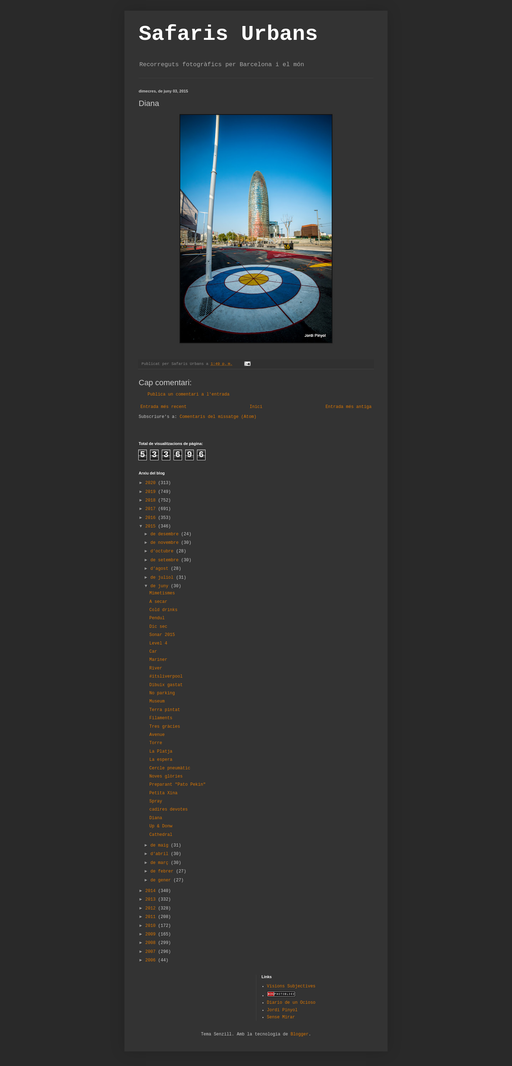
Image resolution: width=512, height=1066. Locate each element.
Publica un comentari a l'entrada (188, 394)
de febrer (163, 871)
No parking (162, 693)
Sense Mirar (281, 1017)
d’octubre (163, 551)
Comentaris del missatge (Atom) (218, 416)
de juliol (163, 577)
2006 (151, 960)
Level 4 (158, 643)
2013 (151, 899)
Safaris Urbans (228, 34)
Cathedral (160, 834)
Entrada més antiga (348, 406)
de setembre (165, 560)
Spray (155, 801)
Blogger (299, 1034)
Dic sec (158, 626)
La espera (160, 759)
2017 (151, 509)
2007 (151, 951)
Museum (157, 701)
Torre (155, 743)
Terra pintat (164, 709)
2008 (151, 942)
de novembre (165, 542)
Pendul (157, 618)
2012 (151, 908)
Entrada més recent (163, 406)
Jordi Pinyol (282, 1010)
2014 (151, 891)
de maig (160, 845)
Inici (256, 406)
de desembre (165, 534)
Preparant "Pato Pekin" (177, 784)
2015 (151, 526)
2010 (151, 925)
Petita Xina (163, 793)
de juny (160, 586)
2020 (151, 483)
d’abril (160, 854)
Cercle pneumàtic (169, 768)
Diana (155, 818)
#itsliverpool (166, 676)
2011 (151, 916)
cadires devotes (168, 809)
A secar (158, 601)
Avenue (157, 734)
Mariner (158, 659)
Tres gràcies (164, 726)
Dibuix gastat (166, 685)
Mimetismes (162, 593)
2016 (151, 517)
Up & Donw (160, 826)
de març (160, 862)
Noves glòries (166, 776)
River (155, 668)
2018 (151, 500)
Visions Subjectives (291, 986)
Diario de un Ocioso (291, 1002)
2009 (151, 934)
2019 (151, 491)
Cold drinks (163, 610)
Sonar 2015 (162, 634)
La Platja (160, 751)
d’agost (160, 568)
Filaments (160, 718)
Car (153, 651)
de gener (162, 880)
